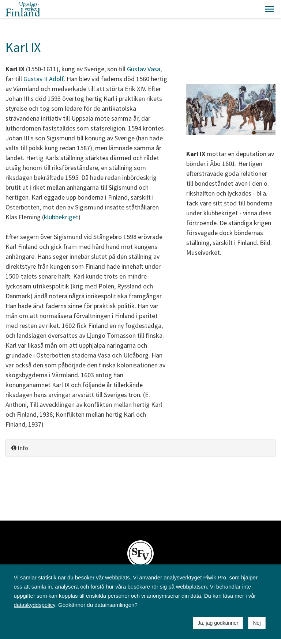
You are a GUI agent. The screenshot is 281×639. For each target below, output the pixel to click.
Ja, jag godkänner (218, 623)
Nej (257, 623)
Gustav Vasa (143, 69)
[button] (270, 9)
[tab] (140, 448)
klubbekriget (61, 217)
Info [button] (19, 447)
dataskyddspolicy (34, 605)
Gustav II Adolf (43, 79)
